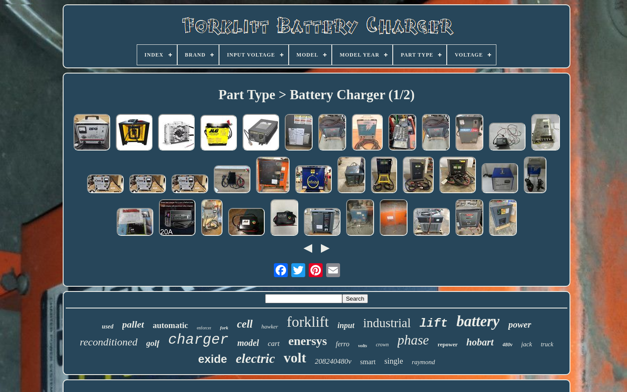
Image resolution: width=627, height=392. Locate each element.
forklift (308, 322)
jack (526, 344)
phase (413, 340)
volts (362, 345)
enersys (307, 341)
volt (294, 357)
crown (382, 345)
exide (212, 358)
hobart (480, 342)
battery (477, 321)
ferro (342, 344)
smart (368, 361)
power (519, 324)
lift (433, 323)
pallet (133, 324)
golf (153, 343)
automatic (170, 325)
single (393, 361)
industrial (387, 323)
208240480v (333, 361)
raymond (423, 361)
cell (245, 324)
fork (224, 327)
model (248, 343)
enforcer (204, 327)
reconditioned (108, 342)
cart (274, 343)
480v (507, 345)
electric (255, 358)
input (345, 325)
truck (547, 344)
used (107, 326)
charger (198, 340)
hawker (269, 326)
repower (448, 344)
